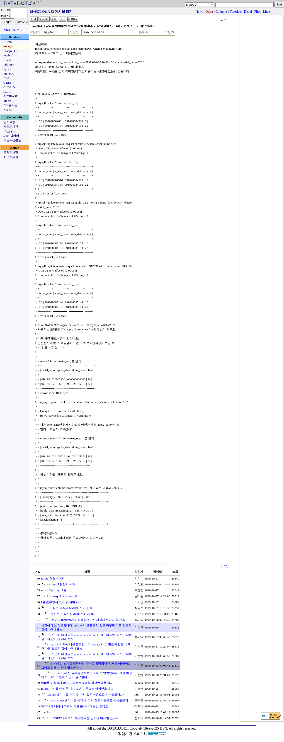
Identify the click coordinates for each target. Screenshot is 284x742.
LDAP (7, 91)
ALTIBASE (10, 96)
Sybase (7, 69)
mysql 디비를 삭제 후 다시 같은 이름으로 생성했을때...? (77, 688)
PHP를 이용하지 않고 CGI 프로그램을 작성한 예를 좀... (77, 682)
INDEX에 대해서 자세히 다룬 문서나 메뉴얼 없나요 (74, 706)
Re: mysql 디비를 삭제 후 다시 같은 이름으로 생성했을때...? (85, 694)
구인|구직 (9, 131)
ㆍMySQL (7, 46)
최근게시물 (10, 157)
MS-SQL (9, 73)
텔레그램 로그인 (14, 30)
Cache (7, 82)
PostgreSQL (10, 51)
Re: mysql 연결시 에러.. (62, 584)
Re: (49, 712)
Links (266, 11)
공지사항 (9, 122)
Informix (8, 64)
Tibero (7, 100)
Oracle (7, 60)
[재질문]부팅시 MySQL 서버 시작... (72, 614)
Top (224, 566)
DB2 (6, 78)
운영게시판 (10, 152)
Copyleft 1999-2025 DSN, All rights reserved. (163, 728)
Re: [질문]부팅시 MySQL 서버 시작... (71, 608)
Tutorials (236, 11)
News (199, 11)
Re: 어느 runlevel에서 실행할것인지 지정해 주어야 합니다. (87, 619)
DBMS (7, 42)
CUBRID (9, 87)
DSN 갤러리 (11, 135)
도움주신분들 (12, 140)
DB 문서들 (10, 105)
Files (257, 11)
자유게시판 (10, 126)
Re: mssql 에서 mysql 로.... (63, 596)
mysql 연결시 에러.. (53, 578)
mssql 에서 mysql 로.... (55, 590)
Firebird (8, 55)
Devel (248, 11)
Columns (222, 11)
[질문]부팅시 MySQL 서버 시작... (62, 602)
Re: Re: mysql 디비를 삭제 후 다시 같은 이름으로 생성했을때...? (91, 700)
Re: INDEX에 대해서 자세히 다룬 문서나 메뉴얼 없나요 (83, 718)
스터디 (7, 110)
